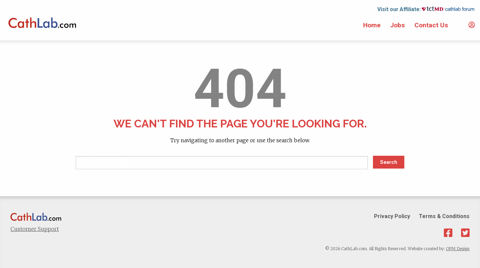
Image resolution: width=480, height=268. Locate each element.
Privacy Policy (392, 216)
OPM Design (458, 248)
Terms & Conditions (444, 216)
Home (372, 25)
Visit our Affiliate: (399, 9)
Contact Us (431, 25)
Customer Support (34, 229)
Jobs (397, 25)
